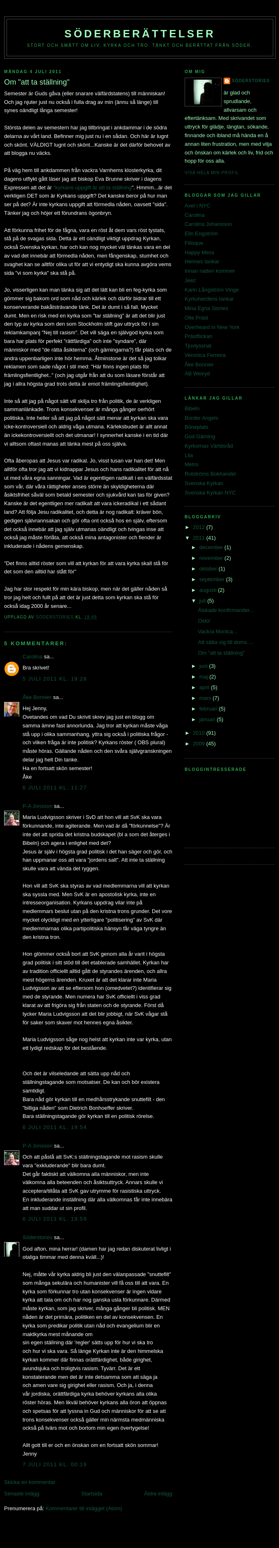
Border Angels (201, 418)
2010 (199, 733)
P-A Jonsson (38, 806)
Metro (191, 464)
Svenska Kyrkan (204, 483)
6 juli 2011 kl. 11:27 (55, 787)
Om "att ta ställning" (221, 653)
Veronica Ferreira (205, 355)
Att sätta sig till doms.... (225, 642)
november (211, 558)
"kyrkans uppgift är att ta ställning (92, 187)
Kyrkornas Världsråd (209, 446)
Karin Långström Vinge (212, 290)
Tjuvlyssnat (198, 346)
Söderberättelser (139, 34)
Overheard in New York (212, 327)
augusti (208, 590)
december (211, 547)
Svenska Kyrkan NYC (210, 493)
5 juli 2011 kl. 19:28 (55, 679)
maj (204, 677)
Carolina (32, 656)
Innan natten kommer (210, 271)
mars (206, 698)
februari (209, 709)
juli (203, 601)
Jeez (190, 280)
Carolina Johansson (208, 224)
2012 (199, 527)
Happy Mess (199, 252)
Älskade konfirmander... (226, 610)
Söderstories (38, 1237)
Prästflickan (198, 336)
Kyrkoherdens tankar (209, 299)
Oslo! (204, 621)
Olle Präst (196, 318)
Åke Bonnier (37, 697)
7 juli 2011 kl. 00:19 (55, 1464)
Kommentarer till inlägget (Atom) (84, 1508)
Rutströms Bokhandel (210, 474)
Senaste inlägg (21, 1493)
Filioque (194, 243)
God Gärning (200, 436)
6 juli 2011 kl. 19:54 (55, 1127)
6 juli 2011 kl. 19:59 (55, 1219)
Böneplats (196, 427)
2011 (199, 538)
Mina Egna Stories (206, 308)
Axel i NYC (197, 205)
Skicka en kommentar (29, 1482)
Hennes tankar (202, 261)
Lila (189, 455)
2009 (199, 744)
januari (208, 719)
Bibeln (192, 408)
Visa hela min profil (212, 172)
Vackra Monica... (217, 631)
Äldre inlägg (158, 1493)
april (205, 687)
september (212, 579)
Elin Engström (201, 233)
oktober (209, 569)
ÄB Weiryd (197, 373)
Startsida (91, 1493)
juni (204, 666)
